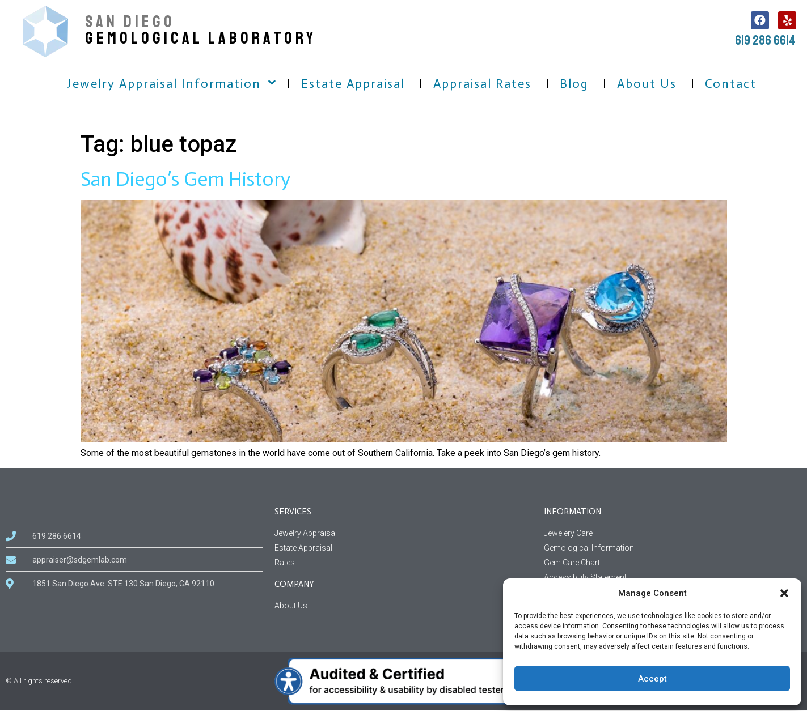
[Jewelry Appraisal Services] (403, 533)
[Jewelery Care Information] (672, 533)
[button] (784, 593)
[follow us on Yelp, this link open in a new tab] (787, 20)
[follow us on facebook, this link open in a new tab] (760, 20)
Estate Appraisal (353, 83)
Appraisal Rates (482, 83)
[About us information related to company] (403, 606)
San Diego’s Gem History (185, 179)
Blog (574, 83)
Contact (731, 83)
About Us (647, 83)
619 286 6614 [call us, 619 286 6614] (765, 40)
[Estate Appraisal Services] (403, 548)
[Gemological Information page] (672, 548)
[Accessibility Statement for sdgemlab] (672, 578)
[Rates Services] (403, 563)
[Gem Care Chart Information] (672, 563)
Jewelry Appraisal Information (164, 83)
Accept (652, 679)
